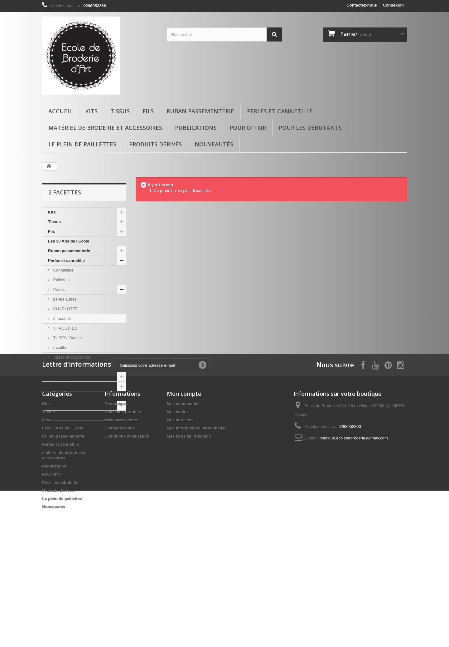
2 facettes (61, 318)
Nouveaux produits (122, 512)
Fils (148, 111)
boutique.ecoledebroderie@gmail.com (354, 539)
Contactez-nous (361, 5)
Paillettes (61, 279)
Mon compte (184, 494)
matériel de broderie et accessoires (105, 127)
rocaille (59, 347)
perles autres (64, 299)
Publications (196, 127)
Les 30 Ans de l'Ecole (68, 241)
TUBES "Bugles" (67, 338)
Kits (91, 111)
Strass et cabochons (71, 357)
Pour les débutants (310, 127)
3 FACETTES (65, 328)
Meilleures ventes (121, 520)
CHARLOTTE (65, 308)
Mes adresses (180, 520)
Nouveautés (214, 144)
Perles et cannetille (280, 111)
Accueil (60, 111)
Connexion (393, 5)
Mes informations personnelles (196, 529)
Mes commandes (183, 504)
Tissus (120, 111)
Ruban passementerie (200, 111)
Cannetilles (62, 270)
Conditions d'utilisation (126, 537)
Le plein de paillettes (82, 144)
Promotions (115, 504)
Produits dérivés (155, 144)
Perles (58, 289)
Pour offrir (247, 127)
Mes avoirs (177, 512)
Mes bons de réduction (189, 537)
